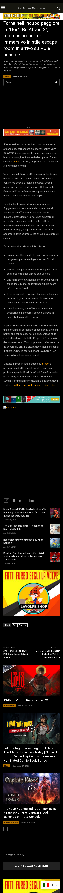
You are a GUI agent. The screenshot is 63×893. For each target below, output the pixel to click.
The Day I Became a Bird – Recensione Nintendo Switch (23, 527)
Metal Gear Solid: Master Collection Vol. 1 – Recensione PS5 (48, 654)
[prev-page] (5, 829)
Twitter (16, 385)
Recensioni (9, 705)
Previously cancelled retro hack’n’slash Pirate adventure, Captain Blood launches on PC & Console (30, 812)
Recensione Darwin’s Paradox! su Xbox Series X (23, 541)
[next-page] (11, 829)
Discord (38, 385)
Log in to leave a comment (31, 865)
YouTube (50, 385)
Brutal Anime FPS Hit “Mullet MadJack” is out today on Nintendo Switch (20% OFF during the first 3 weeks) (24, 513)
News (7, 76)
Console (22, 625)
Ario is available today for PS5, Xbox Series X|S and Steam (15, 654)
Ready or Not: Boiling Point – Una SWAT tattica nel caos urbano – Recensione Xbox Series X (23, 556)
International (11, 822)
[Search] (56, 82)
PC (14, 625)
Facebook (26, 385)
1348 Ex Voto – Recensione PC (25, 700)
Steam (17, 161)
